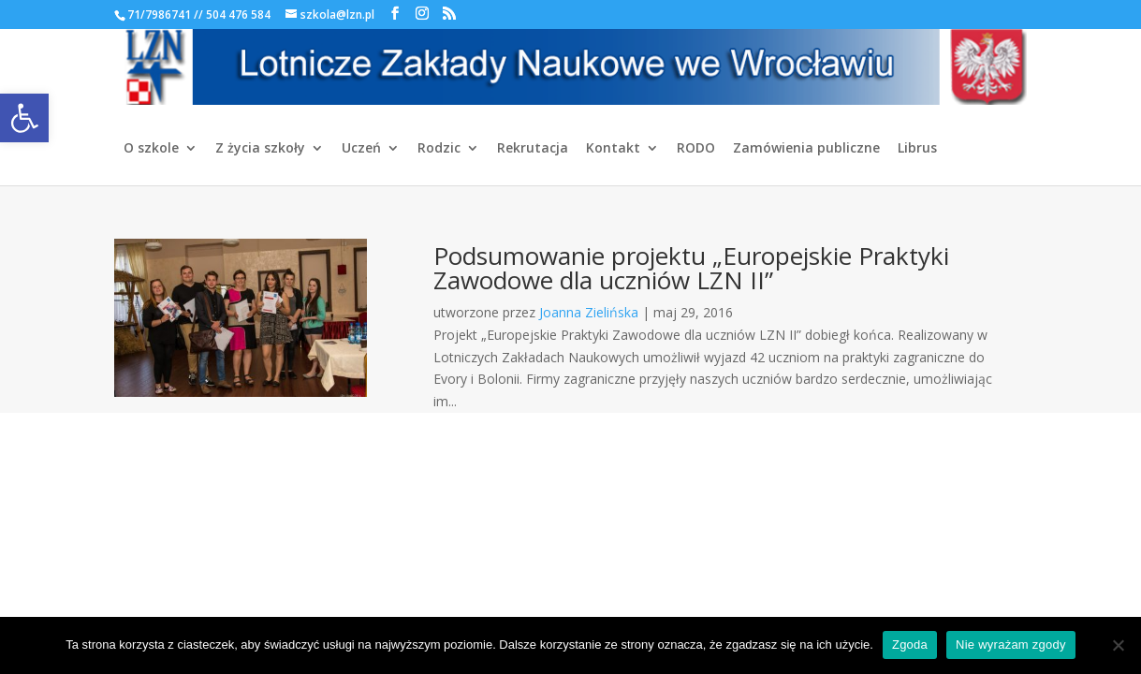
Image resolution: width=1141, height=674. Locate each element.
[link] (24, 118)
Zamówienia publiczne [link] (806, 148)
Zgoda (910, 644)
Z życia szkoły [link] (260, 148)
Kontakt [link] (613, 148)
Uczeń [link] (361, 148)
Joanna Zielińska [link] (588, 312)
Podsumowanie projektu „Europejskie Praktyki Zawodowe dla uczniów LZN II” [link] (691, 268)
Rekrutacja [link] (532, 148)
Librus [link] (917, 148)
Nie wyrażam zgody (1011, 644)
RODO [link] (696, 148)
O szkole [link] (151, 148)
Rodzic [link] (439, 148)
